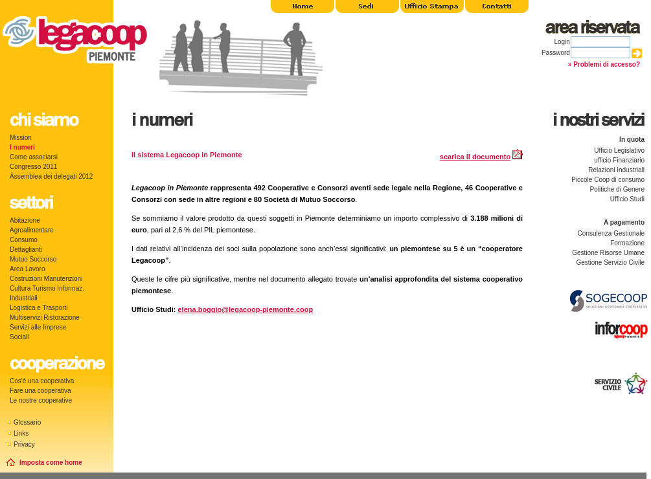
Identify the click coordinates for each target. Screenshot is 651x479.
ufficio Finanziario (619, 160)
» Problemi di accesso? (604, 64)
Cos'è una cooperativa (42, 380)
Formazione (627, 243)
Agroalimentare (32, 230)
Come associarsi (34, 157)
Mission (21, 137)
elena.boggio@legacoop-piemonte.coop (246, 309)
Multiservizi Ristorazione (45, 317)
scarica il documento (475, 157)
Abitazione (25, 220)
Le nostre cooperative (41, 400)
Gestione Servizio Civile (610, 262)
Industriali (24, 298)
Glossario (27, 422)
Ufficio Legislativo (619, 150)
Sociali (19, 336)
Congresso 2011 (33, 166)
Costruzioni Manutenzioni (46, 278)
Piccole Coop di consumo (608, 179)
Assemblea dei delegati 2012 (51, 176)
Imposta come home (50, 462)
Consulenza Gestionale (611, 233)
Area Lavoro (27, 269)
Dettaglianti (26, 249)
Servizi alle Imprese (38, 327)
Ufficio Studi (627, 199)
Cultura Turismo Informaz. (47, 288)
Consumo (24, 239)
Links (21, 433)
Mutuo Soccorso (33, 259)
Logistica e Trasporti (39, 307)
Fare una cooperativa (40, 390)
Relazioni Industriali (616, 169)
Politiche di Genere (617, 189)
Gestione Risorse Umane (608, 252)
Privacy (24, 444)
